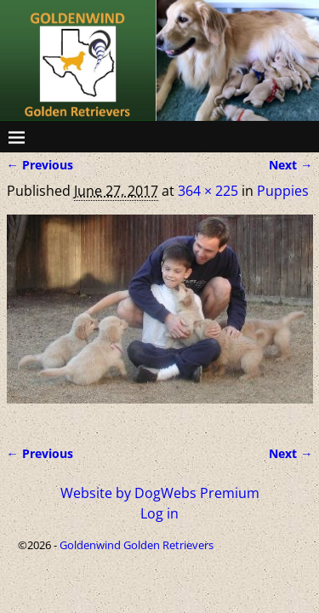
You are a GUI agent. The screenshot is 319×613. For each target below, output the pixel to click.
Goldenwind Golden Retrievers (137, 545)
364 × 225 (208, 190)
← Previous (40, 165)
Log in (159, 513)
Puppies (283, 190)
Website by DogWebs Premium (159, 493)
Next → (290, 165)
